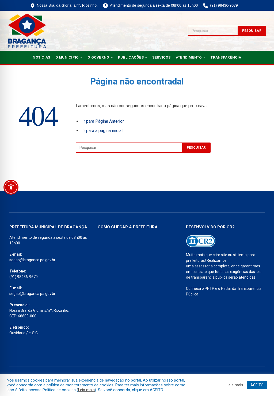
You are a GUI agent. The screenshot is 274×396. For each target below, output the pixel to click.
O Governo (98, 57)
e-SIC (33, 333)
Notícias (41, 57)
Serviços (161, 57)
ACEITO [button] (257, 385)
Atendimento (189, 57)
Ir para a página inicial (102, 130)
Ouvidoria (17, 333)
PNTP (209, 288)
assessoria (204, 266)
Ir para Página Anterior (103, 121)
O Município (67, 57)
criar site (220, 255)
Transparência (226, 57)
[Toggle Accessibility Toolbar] (11, 187)
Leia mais (86, 389)
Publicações (131, 57)
